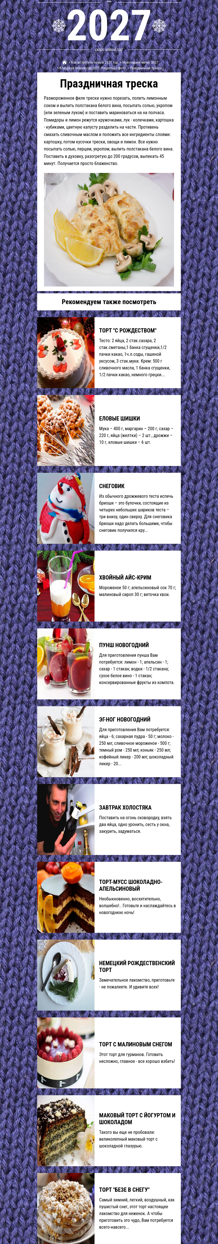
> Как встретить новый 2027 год (93, 62)
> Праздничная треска (144, 68)
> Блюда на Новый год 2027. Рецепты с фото (91, 68)
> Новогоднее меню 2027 (138, 62)
